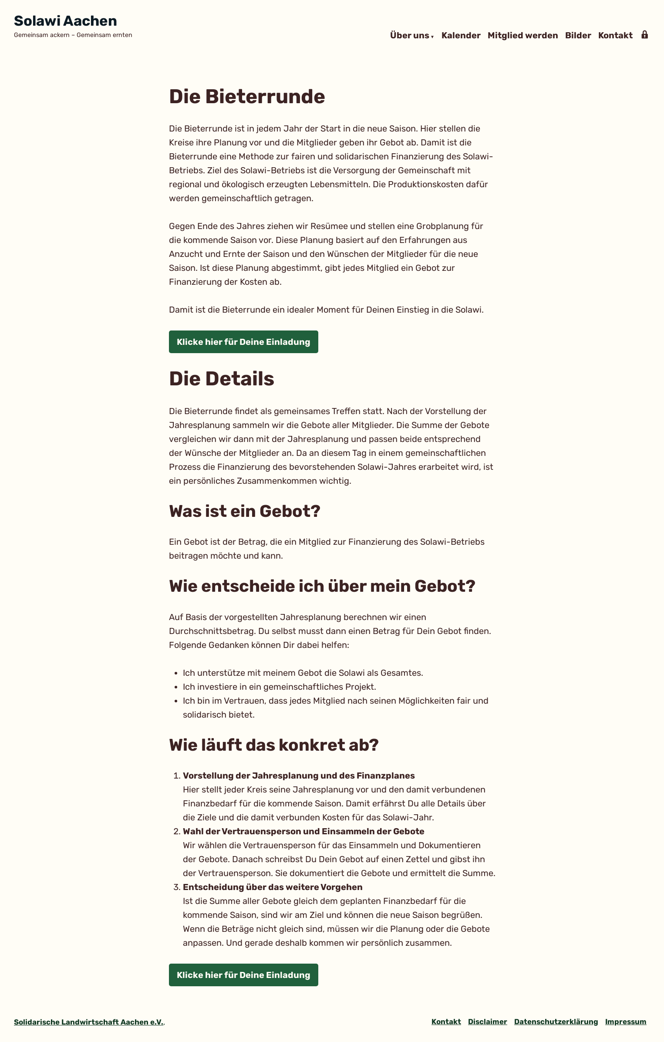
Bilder (578, 36)
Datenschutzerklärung (556, 1021)
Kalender (461, 36)
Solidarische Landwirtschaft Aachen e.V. (88, 1022)
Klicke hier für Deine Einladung (243, 342)
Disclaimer (487, 1021)
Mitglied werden (523, 36)
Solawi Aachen (65, 20)
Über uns (409, 36)
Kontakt (615, 36)
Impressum (626, 1021)
